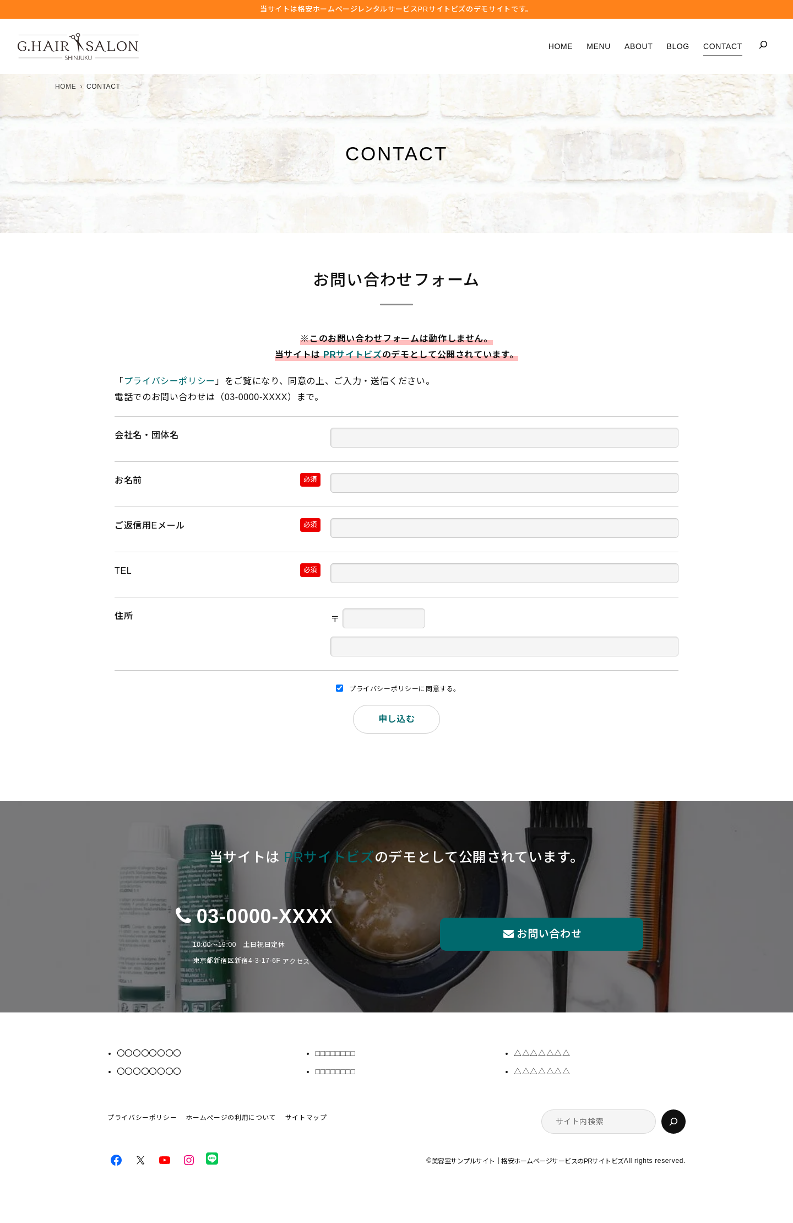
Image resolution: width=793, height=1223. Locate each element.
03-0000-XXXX (265, 916)
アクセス (296, 962)
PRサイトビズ (352, 354)
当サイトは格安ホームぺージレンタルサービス (396, 9)
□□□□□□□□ (335, 1053)
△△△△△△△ (542, 1053)
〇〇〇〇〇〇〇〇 (149, 1053)
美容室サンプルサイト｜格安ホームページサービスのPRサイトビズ (528, 1161)
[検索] (673, 1121)
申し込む (396, 719)
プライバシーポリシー (169, 381)
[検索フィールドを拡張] (763, 45)
